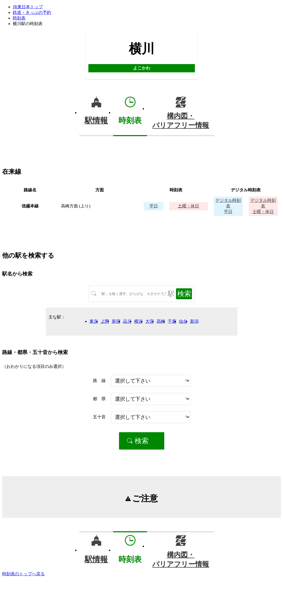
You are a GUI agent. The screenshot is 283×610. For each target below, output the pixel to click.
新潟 (194, 321)
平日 (153, 206)
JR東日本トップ (28, 7)
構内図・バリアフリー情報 (180, 120)
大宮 (149, 321)
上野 (105, 321)
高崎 (161, 321)
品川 (127, 321)
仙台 (183, 321)
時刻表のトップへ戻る (23, 574)
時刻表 (19, 18)
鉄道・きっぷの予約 (32, 12)
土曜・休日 (188, 206)
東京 (93, 321)
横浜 (138, 321)
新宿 (116, 321)
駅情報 (96, 120)
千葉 (172, 321)
